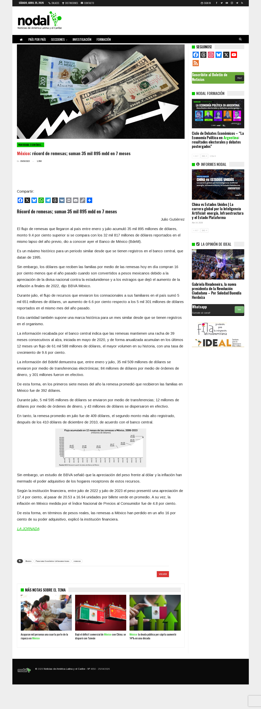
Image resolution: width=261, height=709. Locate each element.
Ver (239, 309)
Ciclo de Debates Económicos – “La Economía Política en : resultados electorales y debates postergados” (218, 139)
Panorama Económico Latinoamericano (31, 145)
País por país (37, 39)
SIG (204, 156)
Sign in (206, 3)
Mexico (28, 561)
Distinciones (70, 3)
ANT (196, 156)
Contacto (87, 3)
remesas (77, 561)
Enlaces (53, 3)
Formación (104, 39)
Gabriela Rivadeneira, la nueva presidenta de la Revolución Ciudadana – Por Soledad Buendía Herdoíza (216, 290)
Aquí (239, 78)
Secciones (58, 39)
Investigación (82, 39)
